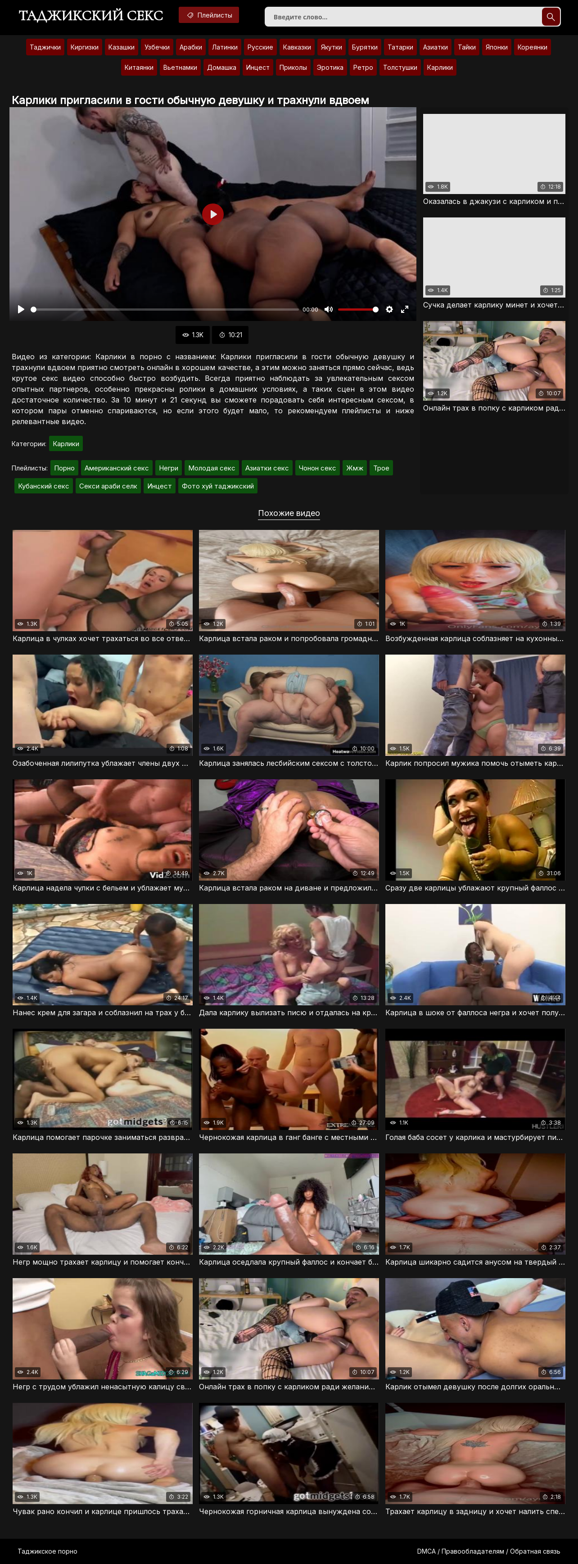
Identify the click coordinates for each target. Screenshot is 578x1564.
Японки (497, 47)
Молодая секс (211, 468)
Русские (260, 47)
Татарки (400, 47)
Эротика (330, 67)
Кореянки (532, 47)
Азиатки (435, 47)
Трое (381, 468)
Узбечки (157, 47)
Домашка (221, 67)
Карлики (440, 67)
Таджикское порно (47, 1551)
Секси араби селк (108, 486)
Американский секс (117, 468)
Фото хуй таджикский (218, 486)
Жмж (354, 468)
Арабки (191, 47)
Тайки (467, 47)
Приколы (293, 67)
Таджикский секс (90, 16)
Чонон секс (317, 468)
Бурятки (365, 47)
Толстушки (400, 67)
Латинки (225, 47)
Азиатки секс (267, 468)
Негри (168, 468)
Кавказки (297, 47)
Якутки (331, 47)
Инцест (258, 67)
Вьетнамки (180, 67)
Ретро (363, 67)
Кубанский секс (43, 486)
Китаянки (139, 67)
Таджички (45, 47)
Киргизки (85, 47)
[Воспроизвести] (21, 309)
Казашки (121, 47)
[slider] (165, 309)
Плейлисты (208, 15)
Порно (64, 468)
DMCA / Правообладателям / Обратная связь (488, 1551)
